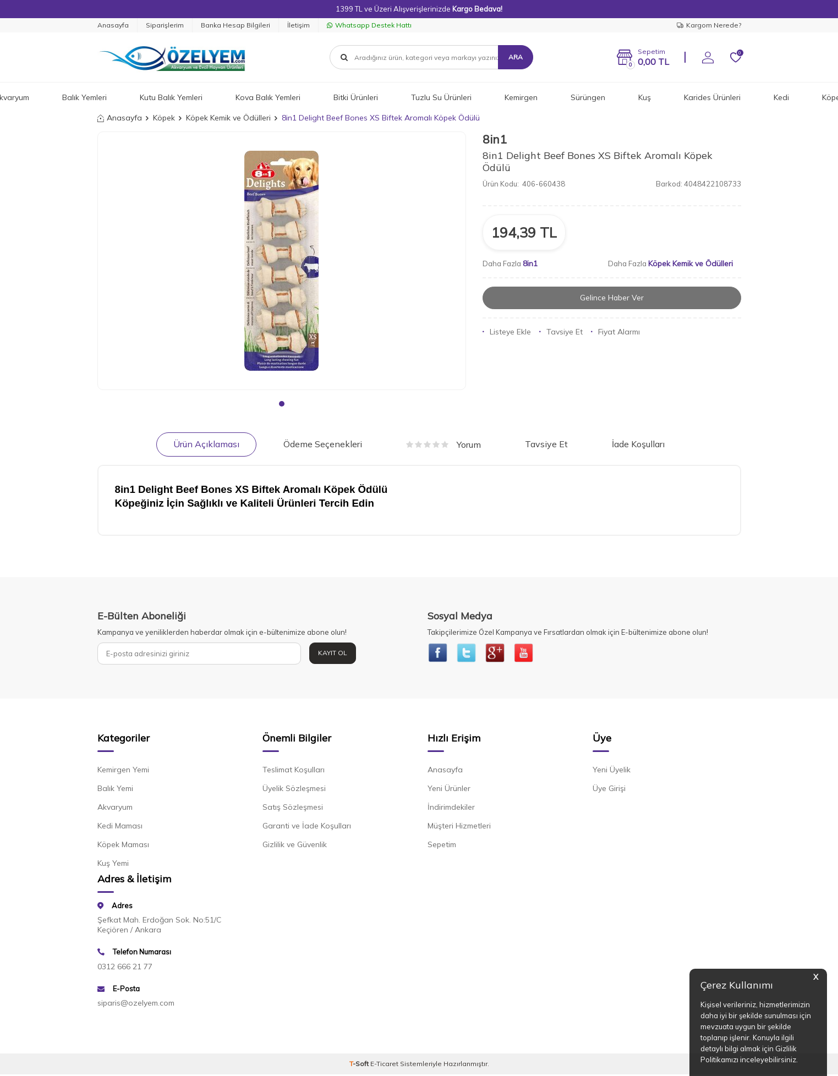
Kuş (644, 97)
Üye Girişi (609, 790)
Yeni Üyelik (612, 771)
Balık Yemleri (84, 97)
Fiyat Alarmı (615, 332)
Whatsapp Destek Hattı (369, 25)
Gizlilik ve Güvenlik (294, 846)
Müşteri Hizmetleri (459, 827)
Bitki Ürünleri (355, 97)
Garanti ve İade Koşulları (306, 827)
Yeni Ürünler (449, 790)
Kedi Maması (120, 827)
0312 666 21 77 (124, 968)
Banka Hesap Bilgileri (235, 25)
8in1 (495, 139)
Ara (515, 57)
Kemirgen (521, 97)
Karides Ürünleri (712, 97)
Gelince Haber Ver (611, 298)
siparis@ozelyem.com (135, 1004)
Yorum (443, 444)
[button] (281, 404)
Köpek (164, 118)
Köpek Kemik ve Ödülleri (228, 118)
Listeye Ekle (507, 332)
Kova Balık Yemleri (267, 97)
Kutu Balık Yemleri (171, 97)
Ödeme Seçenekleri (322, 443)
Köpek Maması (123, 846)
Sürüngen (588, 97)
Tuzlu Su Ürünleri (441, 97)
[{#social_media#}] (439, 654)
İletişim (298, 25)
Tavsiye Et (561, 332)
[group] (281, 260)
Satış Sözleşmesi (292, 809)
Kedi (781, 97)
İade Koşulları (638, 443)
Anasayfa (113, 25)
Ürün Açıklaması (206, 443)
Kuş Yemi (113, 865)
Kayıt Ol (332, 653)
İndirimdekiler (451, 809)
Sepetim (442, 846)
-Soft (359, 1065)
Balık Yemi (115, 790)
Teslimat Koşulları (293, 771)
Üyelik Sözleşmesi (294, 790)
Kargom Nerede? (709, 25)
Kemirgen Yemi (123, 771)
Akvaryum (115, 809)
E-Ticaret (384, 1065)
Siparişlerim (165, 25)
